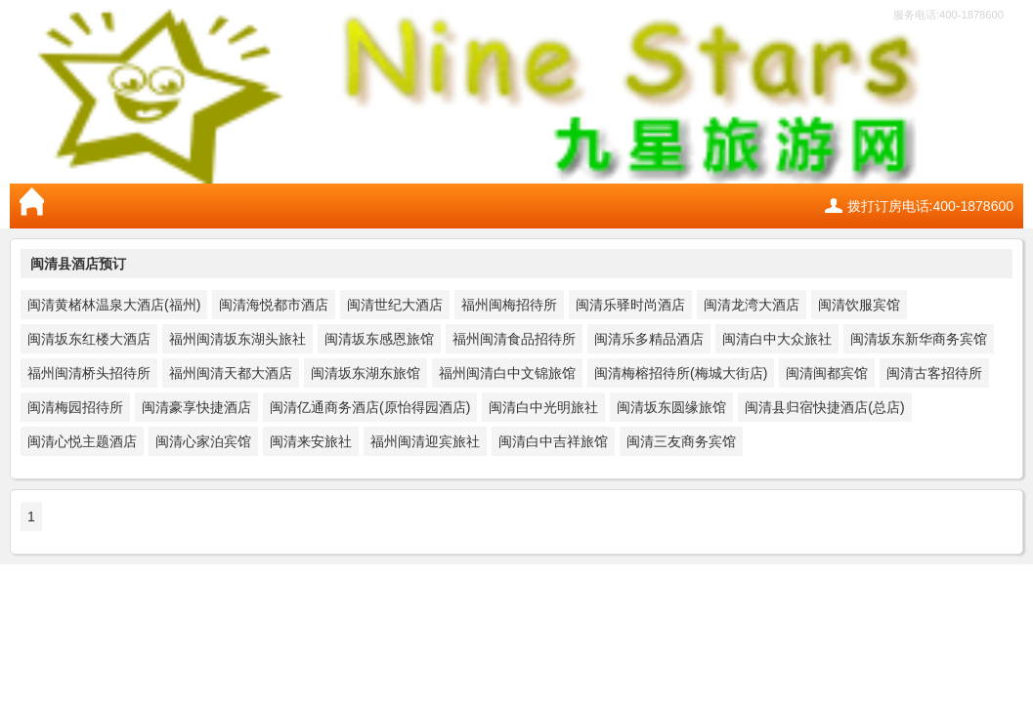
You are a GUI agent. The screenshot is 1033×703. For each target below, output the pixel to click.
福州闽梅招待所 (509, 304)
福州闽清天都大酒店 (230, 373)
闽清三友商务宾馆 (681, 441)
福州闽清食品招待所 (514, 339)
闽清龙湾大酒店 (751, 304)
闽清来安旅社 (311, 441)
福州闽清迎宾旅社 (425, 441)
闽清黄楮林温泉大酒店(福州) (113, 304)
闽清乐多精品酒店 (649, 339)
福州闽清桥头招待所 (89, 373)
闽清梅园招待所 (75, 407)
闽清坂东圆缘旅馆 (671, 407)
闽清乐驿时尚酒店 (630, 304)
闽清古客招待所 (934, 373)
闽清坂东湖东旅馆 (365, 373)
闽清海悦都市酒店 (273, 304)
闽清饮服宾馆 (859, 304)
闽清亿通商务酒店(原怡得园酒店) (370, 407)
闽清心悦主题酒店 (82, 441)
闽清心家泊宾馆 (203, 441)
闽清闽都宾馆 (827, 373)
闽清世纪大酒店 (395, 304)
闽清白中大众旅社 (777, 339)
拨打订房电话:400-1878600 (930, 206)
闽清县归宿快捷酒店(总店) (824, 407)
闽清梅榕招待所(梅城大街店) (680, 373)
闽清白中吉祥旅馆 (553, 441)
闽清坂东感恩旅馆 (379, 339)
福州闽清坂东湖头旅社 (237, 339)
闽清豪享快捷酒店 (196, 407)
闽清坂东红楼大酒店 (89, 339)
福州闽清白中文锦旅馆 (507, 373)
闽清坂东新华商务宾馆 (918, 339)
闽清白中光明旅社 (543, 407)
